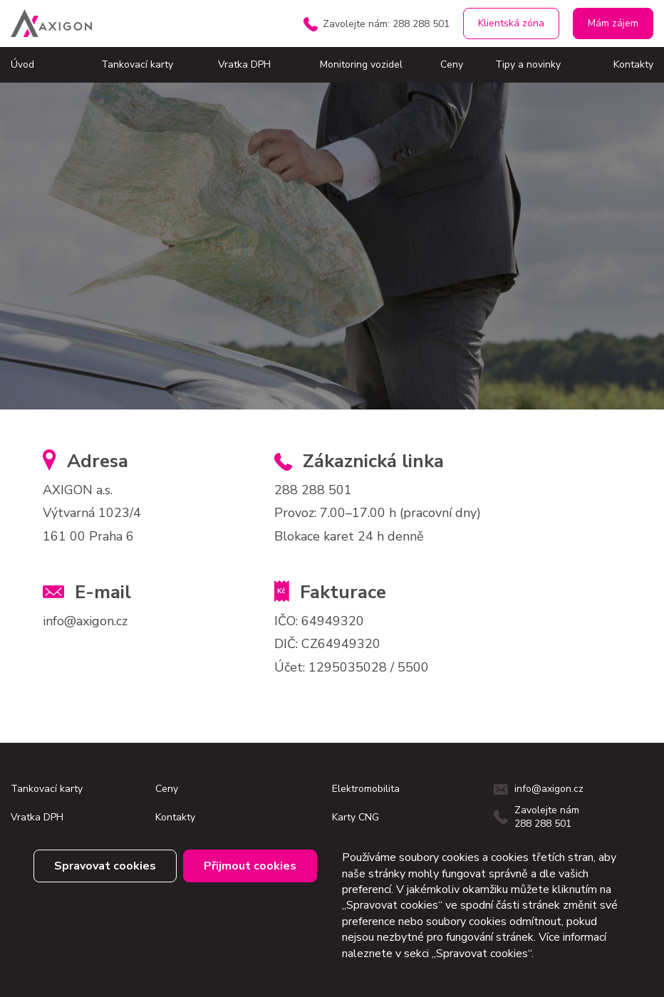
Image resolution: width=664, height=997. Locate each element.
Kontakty (633, 64)
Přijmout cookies (250, 866)
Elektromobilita (366, 788)
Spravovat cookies (105, 866)
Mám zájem (613, 23)
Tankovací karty (137, 64)
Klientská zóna (511, 23)
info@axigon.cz (85, 621)
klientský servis (173, 351)
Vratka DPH (244, 64)
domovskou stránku (160, 318)
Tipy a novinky (528, 64)
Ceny (451, 64)
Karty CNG (355, 817)
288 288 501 (313, 490)
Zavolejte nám (386, 24)
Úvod (22, 64)
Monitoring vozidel (361, 64)
